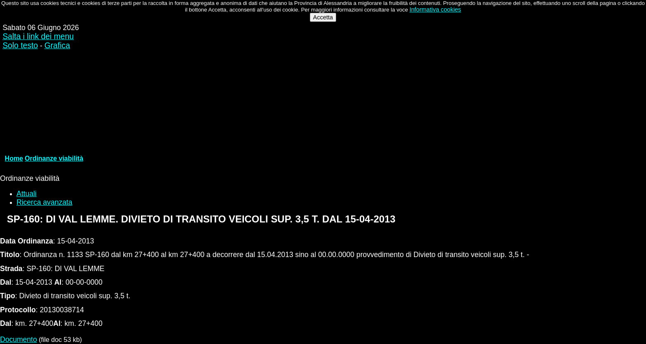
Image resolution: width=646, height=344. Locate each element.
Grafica (57, 45)
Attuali (26, 194)
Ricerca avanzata (44, 202)
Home (14, 158)
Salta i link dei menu (38, 36)
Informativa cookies (435, 9)
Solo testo (20, 45)
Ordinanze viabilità (54, 158)
